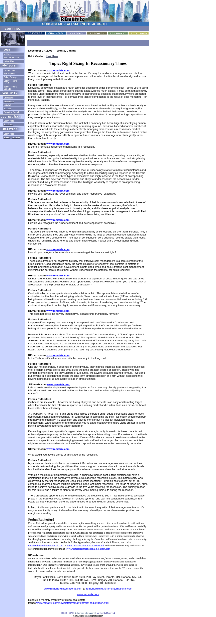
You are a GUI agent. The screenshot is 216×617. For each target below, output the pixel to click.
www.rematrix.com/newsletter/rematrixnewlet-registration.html (72, 602)
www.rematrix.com (57, 70)
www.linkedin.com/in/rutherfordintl (85, 545)
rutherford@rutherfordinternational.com (109, 588)
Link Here (52, 56)
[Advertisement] (13, 152)
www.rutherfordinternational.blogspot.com (88, 548)
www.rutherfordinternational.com (45, 545)
